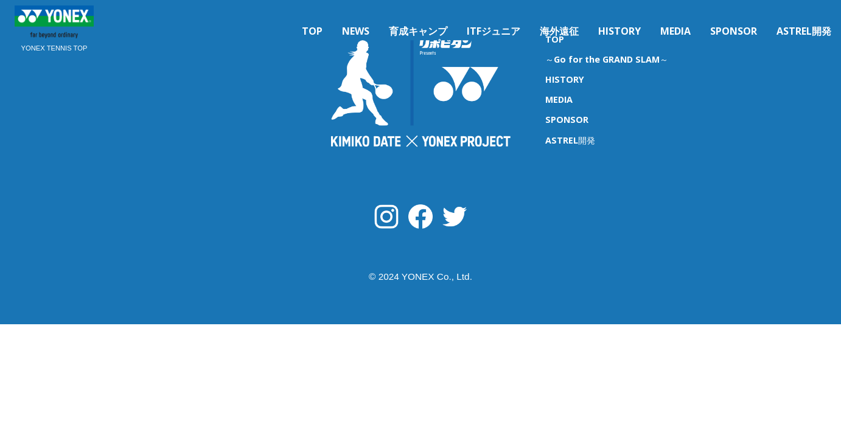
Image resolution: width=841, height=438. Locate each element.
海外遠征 (559, 31)
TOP (312, 31)
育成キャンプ (418, 31)
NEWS (355, 31)
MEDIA (675, 31)
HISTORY (619, 31)
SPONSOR (733, 31)
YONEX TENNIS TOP (54, 48)
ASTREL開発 (803, 31)
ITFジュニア (493, 31)
